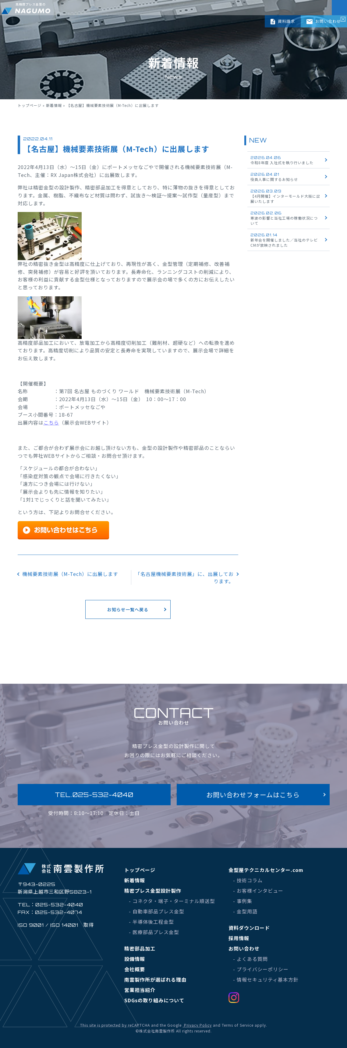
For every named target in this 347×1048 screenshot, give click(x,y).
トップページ (29, 105)
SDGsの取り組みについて (154, 1000)
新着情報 (54, 105)
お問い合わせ (323, 21)
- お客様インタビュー (258, 890)
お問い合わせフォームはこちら (253, 794)
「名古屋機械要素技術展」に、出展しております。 (184, 577)
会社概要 (134, 969)
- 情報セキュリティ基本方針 (266, 979)
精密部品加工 (139, 948)
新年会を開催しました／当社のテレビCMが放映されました (284, 240)
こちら (51, 422)
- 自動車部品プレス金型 (156, 911)
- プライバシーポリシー (261, 969)
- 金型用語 (245, 911)
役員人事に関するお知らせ (274, 177)
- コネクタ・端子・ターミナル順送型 (172, 901)
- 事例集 (242, 901)
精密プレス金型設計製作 (152, 890)
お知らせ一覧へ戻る (127, 609)
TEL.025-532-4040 (94, 795)
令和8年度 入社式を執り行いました (281, 160)
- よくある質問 (250, 958)
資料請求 (283, 21)
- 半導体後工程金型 (151, 921)
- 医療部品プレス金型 (154, 932)
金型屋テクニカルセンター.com (265, 869)
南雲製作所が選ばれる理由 (155, 979)
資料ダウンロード (249, 927)
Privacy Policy (197, 1025)
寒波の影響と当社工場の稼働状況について (284, 218)
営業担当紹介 (139, 989)
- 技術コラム (248, 880)
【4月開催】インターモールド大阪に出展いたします (285, 196)
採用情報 (238, 938)
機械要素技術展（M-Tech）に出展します (70, 573)
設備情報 (134, 958)
